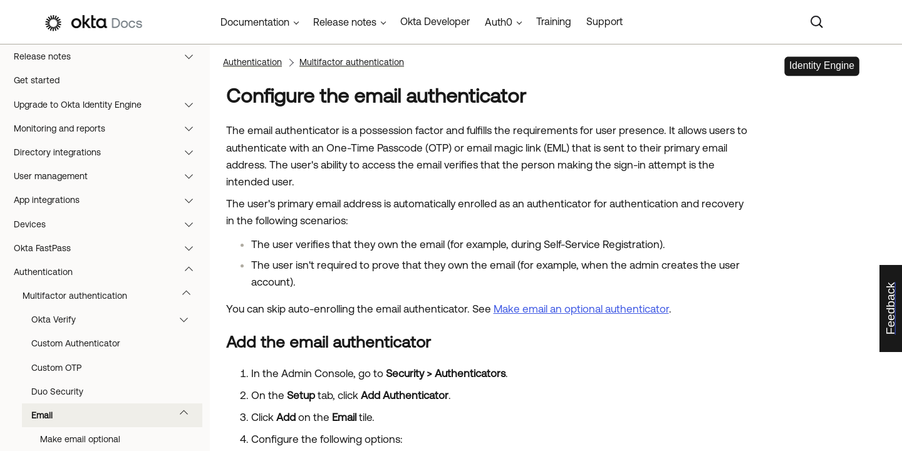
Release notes (109, 56)
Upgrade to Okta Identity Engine (109, 105)
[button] (192, 56)
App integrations (109, 200)
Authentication (109, 272)
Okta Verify (115, 319)
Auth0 (498, 22)
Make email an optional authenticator (581, 309)
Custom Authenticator (75, 343)
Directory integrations (109, 152)
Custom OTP (56, 368)
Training (553, 21)
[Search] (817, 22)
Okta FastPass (109, 248)
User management (109, 176)
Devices (109, 224)
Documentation (254, 22)
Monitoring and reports (109, 128)
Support (604, 21)
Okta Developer (435, 21)
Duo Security (57, 391)
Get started (37, 80)
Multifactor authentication (112, 296)
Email (115, 415)
